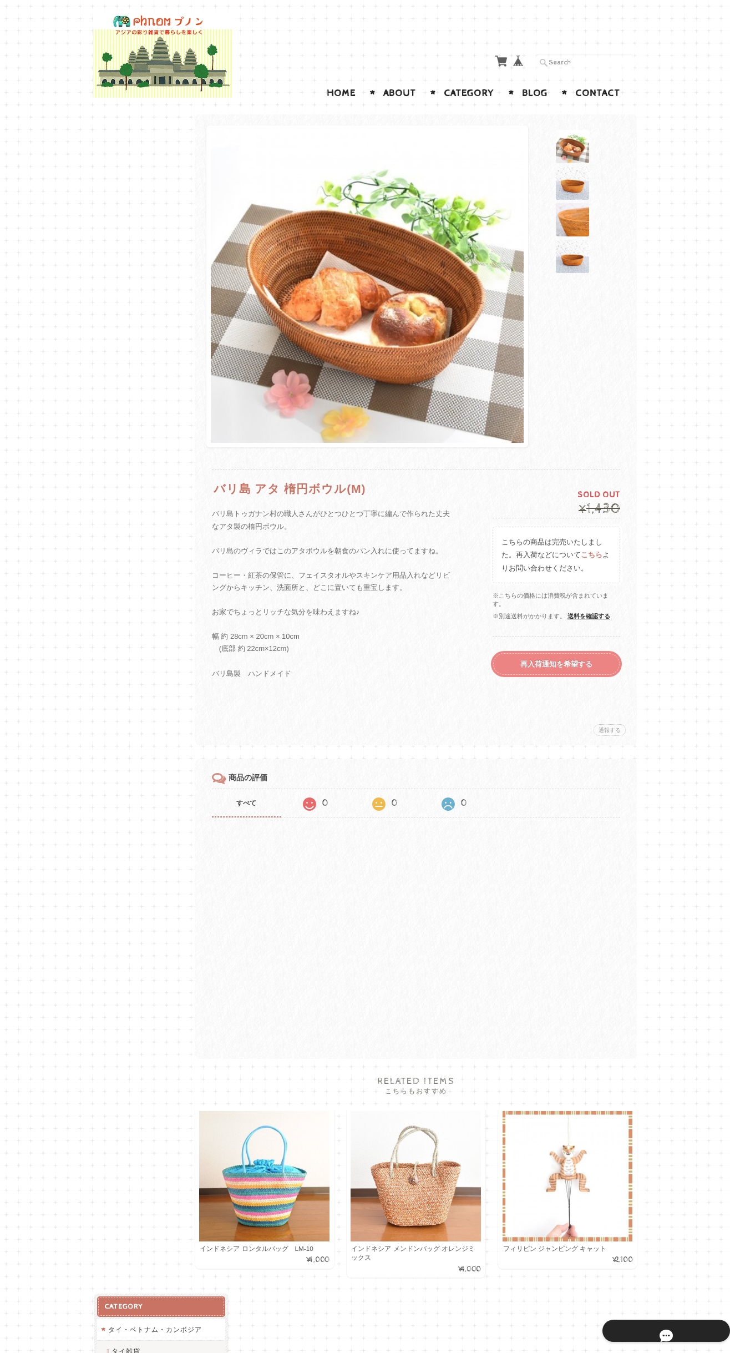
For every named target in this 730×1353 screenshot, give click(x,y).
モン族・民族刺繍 (139, 255)
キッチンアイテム (136, 557)
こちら (591, 555)
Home (341, 93)
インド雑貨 (128, 341)
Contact (597, 93)
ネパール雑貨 (132, 362)
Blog (535, 93)
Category (469, 93)
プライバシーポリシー (143, 984)
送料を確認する (588, 616)
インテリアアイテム (139, 600)
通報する (610, 730)
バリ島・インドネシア (146, 438)
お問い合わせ (130, 962)
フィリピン (128, 459)
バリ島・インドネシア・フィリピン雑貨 (139, 412)
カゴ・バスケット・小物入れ (143, 508)
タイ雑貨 (124, 181)
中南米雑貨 (125, 697)
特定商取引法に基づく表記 (146, 1011)
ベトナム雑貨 (132, 276)
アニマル (121, 675)
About (399, 93)
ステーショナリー (136, 654)
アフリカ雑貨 (128, 384)
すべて (256, 803)
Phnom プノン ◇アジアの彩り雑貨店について (145, 936)
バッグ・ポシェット (139, 534)
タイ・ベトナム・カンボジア (143, 155)
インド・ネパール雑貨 (143, 320)
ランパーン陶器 (135, 234)
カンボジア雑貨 (135, 298)
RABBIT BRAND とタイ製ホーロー (145, 207)
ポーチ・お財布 (132, 481)
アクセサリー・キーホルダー (143, 627)
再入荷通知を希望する (556, 664)
